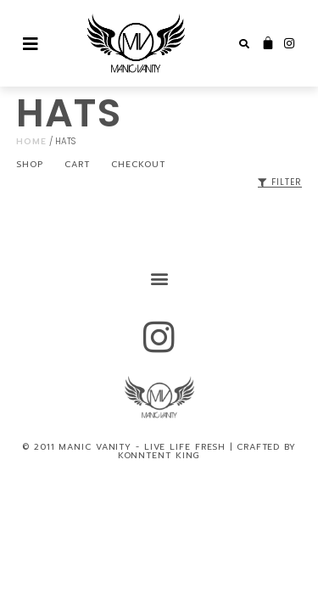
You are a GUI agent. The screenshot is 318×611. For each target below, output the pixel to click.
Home (31, 141)
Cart (77, 164)
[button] (244, 44)
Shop (29, 164)
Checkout (138, 164)
